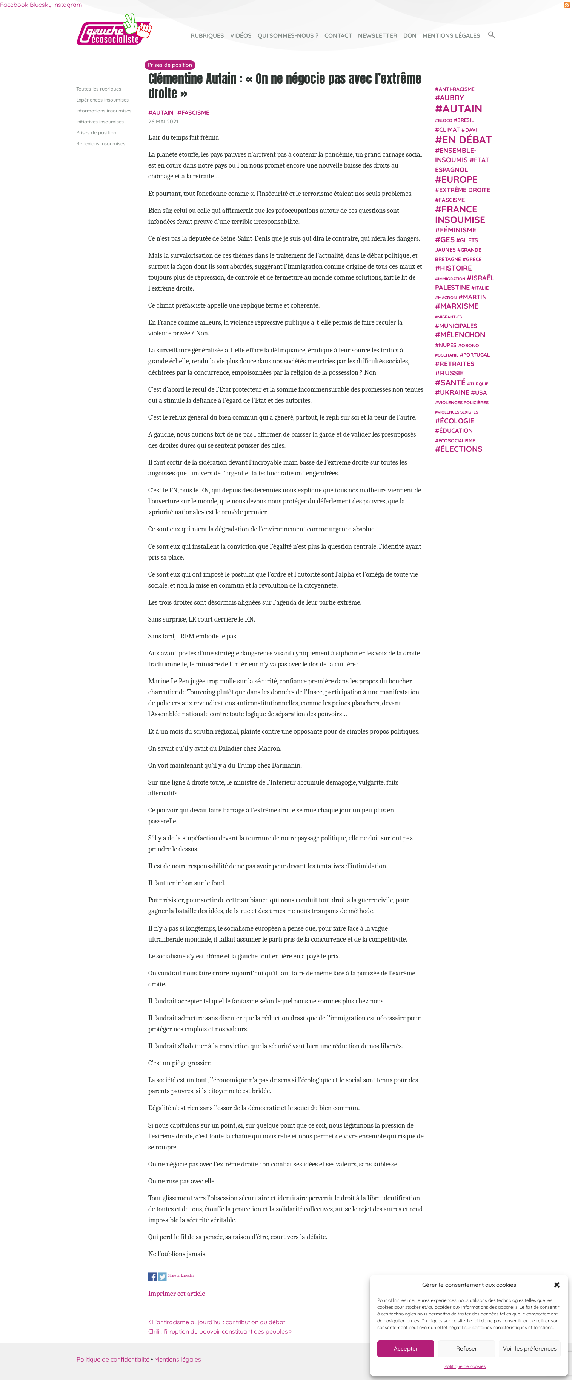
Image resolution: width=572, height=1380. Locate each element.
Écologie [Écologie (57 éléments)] (457, 420)
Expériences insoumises (102, 99)
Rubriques (207, 35)
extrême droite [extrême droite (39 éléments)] (464, 190)
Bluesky (41, 4)
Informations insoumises (103, 110)
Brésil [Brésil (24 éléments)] (465, 120)
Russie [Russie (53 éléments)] (452, 373)
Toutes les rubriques (98, 88)
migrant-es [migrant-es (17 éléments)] (450, 316)
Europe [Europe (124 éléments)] (459, 179)
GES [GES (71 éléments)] (447, 239)
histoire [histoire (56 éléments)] (456, 267)
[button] (557, 1285)
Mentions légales (451, 35)
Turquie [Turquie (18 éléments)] (479, 383)
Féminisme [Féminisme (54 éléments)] (458, 229)
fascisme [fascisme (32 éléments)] (452, 199)
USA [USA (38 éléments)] (481, 392)
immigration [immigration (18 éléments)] (451, 278)
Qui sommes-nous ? (288, 35)
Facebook (14, 4)
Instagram (67, 4)
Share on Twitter (162, 1277)
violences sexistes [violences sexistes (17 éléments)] (458, 412)
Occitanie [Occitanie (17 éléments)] (448, 354)
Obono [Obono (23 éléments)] (470, 345)
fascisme (195, 112)
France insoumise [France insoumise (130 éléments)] (460, 214)
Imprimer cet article (176, 1293)
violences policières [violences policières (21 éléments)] (463, 402)
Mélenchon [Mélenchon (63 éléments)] (463, 334)
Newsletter (377, 35)
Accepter (406, 1348)
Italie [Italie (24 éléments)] (482, 288)
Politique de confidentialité (113, 1359)
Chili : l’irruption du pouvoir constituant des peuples (220, 1331)
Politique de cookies (465, 1366)
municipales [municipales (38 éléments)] (458, 325)
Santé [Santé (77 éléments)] (453, 382)
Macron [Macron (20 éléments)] (447, 297)
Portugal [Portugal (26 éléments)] (476, 354)
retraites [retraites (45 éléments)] (457, 364)
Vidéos (241, 35)
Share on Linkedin (181, 1275)
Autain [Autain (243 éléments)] (463, 108)
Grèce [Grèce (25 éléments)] (474, 259)
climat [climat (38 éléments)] (449, 129)
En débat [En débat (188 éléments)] (467, 139)
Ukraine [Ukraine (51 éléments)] (454, 392)
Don (410, 35)
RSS (567, 5)
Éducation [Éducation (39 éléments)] (456, 430)
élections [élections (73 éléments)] (461, 449)
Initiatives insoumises (100, 121)
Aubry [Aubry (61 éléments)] (452, 97)
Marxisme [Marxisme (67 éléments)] (459, 306)
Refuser (466, 1348)
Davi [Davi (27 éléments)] (471, 129)
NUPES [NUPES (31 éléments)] (448, 344)
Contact (338, 35)
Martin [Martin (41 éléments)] (475, 297)
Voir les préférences (530, 1348)
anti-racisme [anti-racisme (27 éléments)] (457, 88)
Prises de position (96, 132)
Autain (163, 112)
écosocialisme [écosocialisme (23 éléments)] (456, 440)
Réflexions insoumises (100, 143)
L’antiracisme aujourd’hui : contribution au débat (216, 1322)
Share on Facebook (152, 1277)
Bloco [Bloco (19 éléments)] (445, 120)
